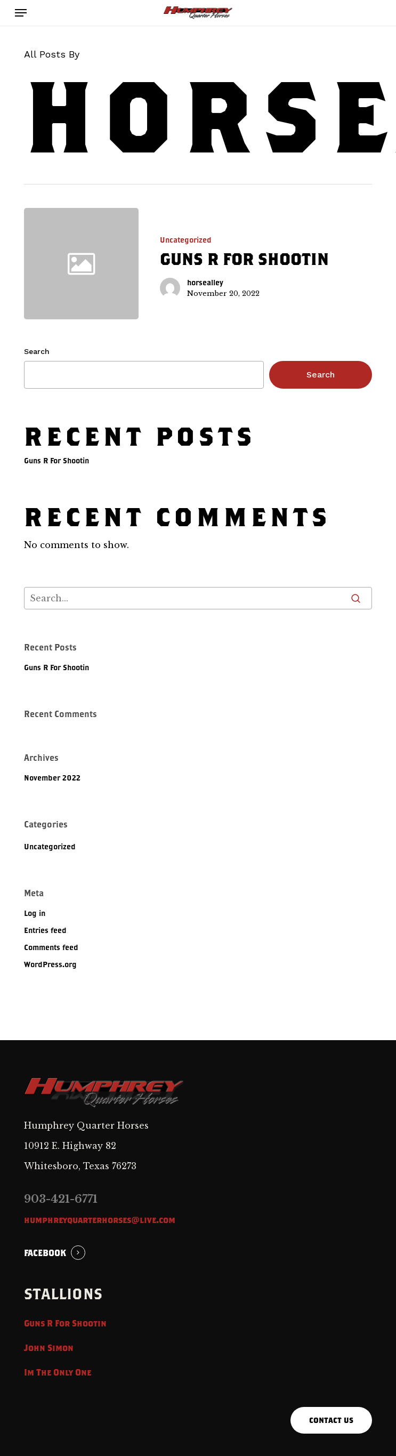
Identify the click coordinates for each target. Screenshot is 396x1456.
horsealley (205, 282)
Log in (34, 913)
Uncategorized (186, 239)
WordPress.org (50, 964)
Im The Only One (57, 1372)
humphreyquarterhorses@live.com (99, 1219)
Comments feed (51, 947)
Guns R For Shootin (56, 460)
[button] (21, 12)
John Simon (49, 1347)
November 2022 (52, 777)
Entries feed (45, 930)
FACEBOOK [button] (45, 1253)
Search (37, 351)
